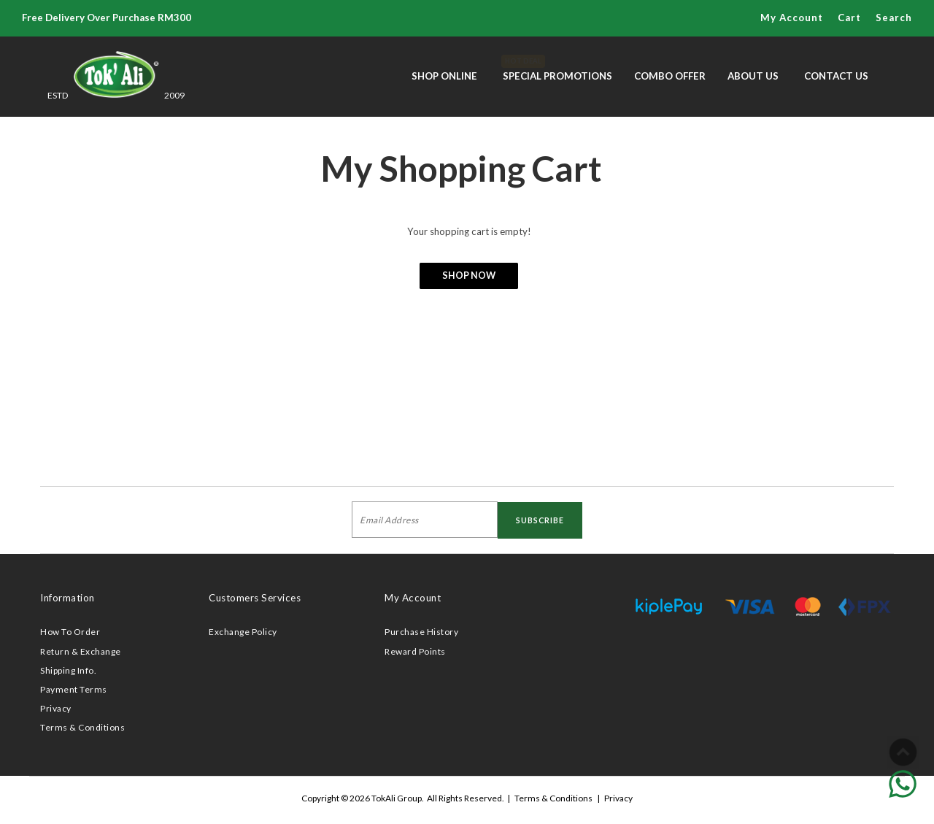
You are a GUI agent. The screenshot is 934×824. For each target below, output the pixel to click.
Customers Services (255, 598)
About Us (753, 76)
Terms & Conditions (82, 727)
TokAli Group (396, 798)
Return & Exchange (80, 651)
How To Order (70, 631)
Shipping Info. (68, 670)
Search (894, 17)
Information (67, 598)
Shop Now (468, 275)
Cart (849, 17)
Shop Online (444, 76)
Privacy (56, 708)
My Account (791, 17)
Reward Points (415, 651)
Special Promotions (557, 68)
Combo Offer (670, 76)
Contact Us (836, 76)
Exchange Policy (243, 631)
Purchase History (421, 631)
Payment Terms (73, 689)
